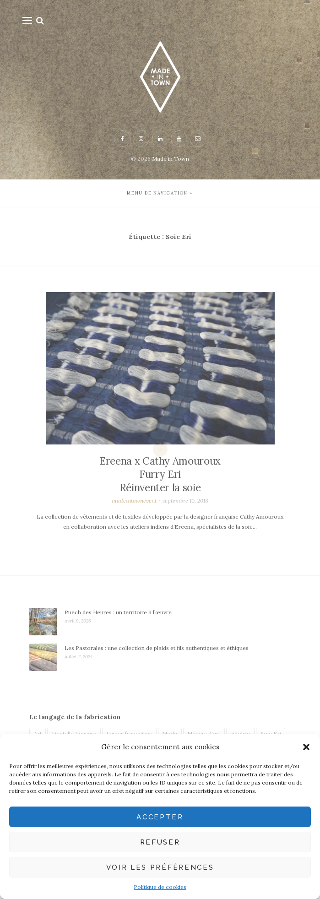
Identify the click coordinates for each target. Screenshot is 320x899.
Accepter (159, 817)
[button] (306, 747)
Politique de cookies (160, 886)
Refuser (160, 842)
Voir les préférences (160, 867)
